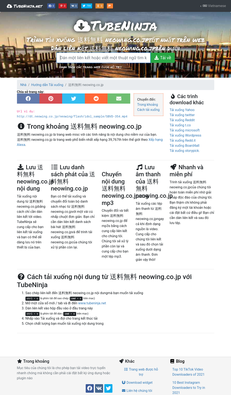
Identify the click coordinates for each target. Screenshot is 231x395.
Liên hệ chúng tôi (137, 391)
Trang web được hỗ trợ (141, 372)
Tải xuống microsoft (185, 130)
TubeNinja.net (24, 6)
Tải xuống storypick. (185, 151)
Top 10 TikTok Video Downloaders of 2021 (188, 372)
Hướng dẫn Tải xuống (47, 85)
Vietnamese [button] (214, 6)
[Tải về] (162, 58)
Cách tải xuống (148, 110)
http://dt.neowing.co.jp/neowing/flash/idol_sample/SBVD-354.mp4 (72, 116)
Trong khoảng (147, 105)
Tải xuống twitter (182, 115)
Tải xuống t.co (180, 125)
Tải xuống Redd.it (183, 140)
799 (87, 5)
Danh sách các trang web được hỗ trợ (90, 66)
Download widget (137, 383)
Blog (177, 361)
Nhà (23, 85)
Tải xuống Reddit (182, 120)
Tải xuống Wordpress (186, 135)
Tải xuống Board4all (184, 146)
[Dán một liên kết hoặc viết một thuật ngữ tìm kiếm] (103, 58)
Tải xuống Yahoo (182, 110)
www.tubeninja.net (92, 303)
